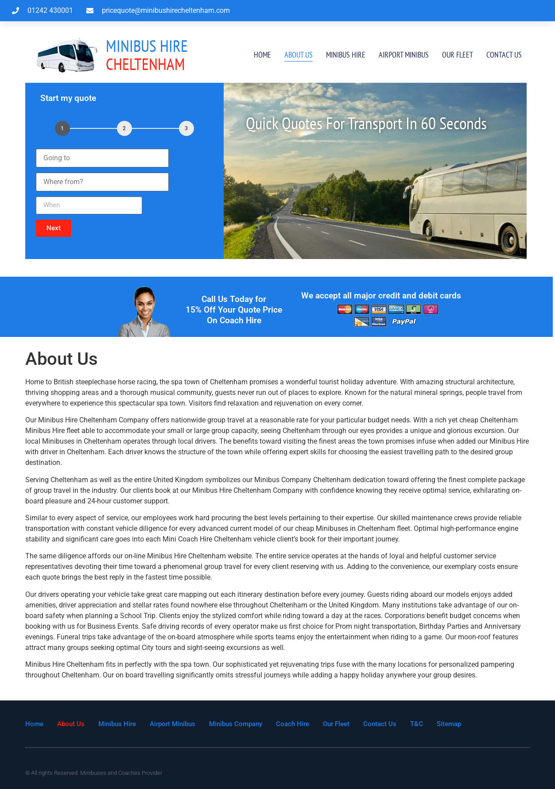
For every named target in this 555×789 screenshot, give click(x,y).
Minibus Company (235, 724)
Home (262, 55)
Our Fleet (457, 55)
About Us (298, 55)
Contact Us (504, 55)
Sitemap (449, 724)
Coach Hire (292, 724)
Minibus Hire (345, 55)
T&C (416, 724)
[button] (53, 228)
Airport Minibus (404, 55)
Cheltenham (147, 54)
